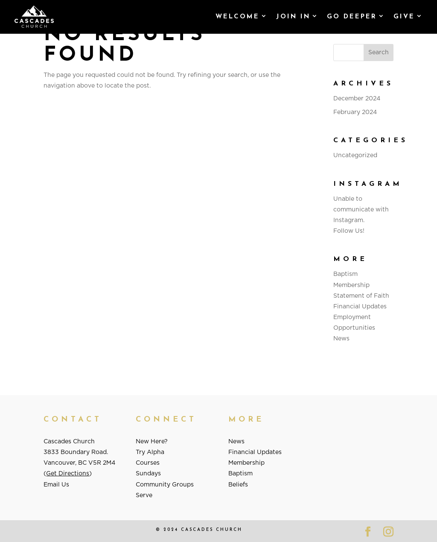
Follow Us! (348, 231)
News (341, 339)
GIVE (404, 17)
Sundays (148, 474)
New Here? (152, 442)
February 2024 (355, 112)
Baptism (345, 274)
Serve (144, 495)
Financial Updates (360, 307)
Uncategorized (355, 155)
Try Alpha (150, 452)
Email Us (56, 485)
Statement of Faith (361, 296)
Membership (351, 285)
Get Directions (67, 474)
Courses (148, 463)
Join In (293, 17)
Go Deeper (352, 17)
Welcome (237, 17)
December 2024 (356, 99)
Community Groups (165, 485)
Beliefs (238, 485)
